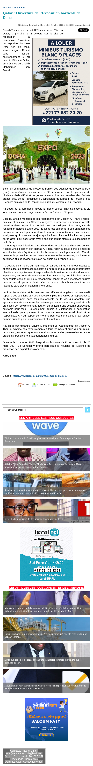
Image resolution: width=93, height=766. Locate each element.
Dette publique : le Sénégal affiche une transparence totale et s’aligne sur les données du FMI (45, 661)
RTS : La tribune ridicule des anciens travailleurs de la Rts (32, 519)
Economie (19, 7)
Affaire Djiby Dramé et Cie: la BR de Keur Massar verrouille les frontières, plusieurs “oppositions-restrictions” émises (45, 466)
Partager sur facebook (69, 384)
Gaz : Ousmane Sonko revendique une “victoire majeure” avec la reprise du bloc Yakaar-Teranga (43, 635)
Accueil (7, 7)
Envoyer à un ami (38, 384)
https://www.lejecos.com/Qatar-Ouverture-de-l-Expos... (37, 376)
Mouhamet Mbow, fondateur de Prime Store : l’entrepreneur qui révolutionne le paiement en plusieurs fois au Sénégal (42, 687)
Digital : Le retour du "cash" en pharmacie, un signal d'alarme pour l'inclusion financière (41, 440)
